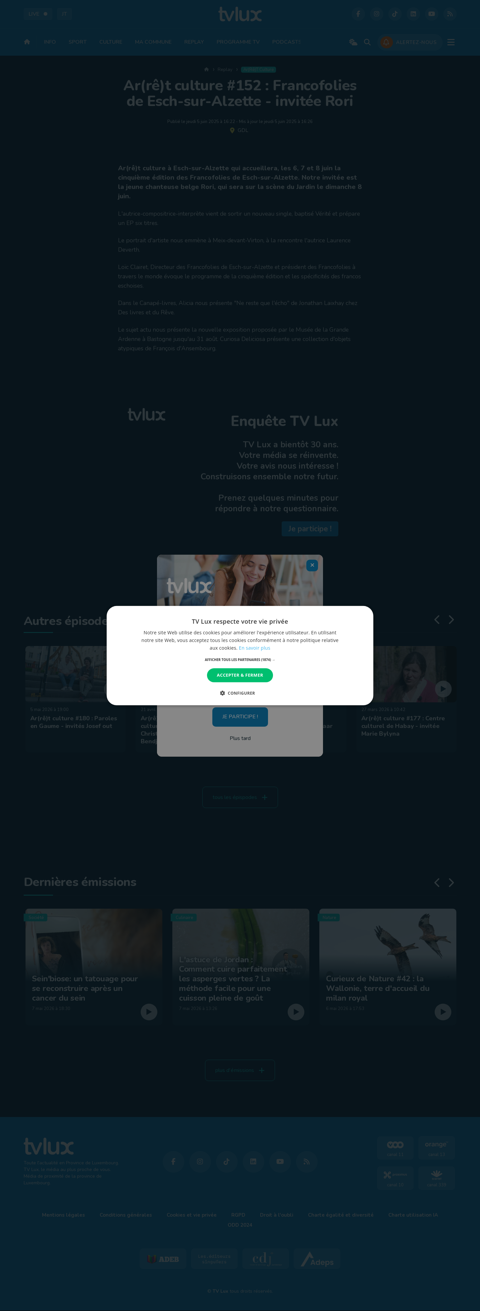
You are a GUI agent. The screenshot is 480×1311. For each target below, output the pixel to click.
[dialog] (240, 655)
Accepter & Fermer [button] (240, 675)
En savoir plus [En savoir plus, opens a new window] (254, 648)
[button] (240, 660)
